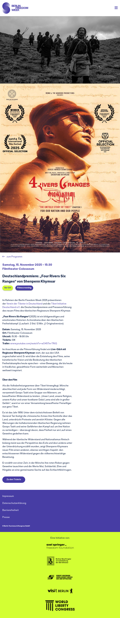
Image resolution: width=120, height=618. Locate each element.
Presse (6, 517)
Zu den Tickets (14, 480)
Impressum (8, 496)
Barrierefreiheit (10, 510)
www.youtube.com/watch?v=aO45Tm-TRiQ (33, 343)
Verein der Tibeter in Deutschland (24, 304)
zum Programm (14, 257)
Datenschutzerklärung (14, 503)
